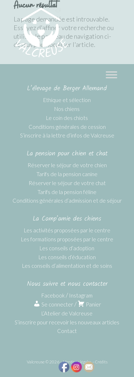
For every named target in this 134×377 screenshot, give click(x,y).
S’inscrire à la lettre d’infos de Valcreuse (67, 135)
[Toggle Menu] (111, 74)
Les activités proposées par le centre (67, 230)
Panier (89, 304)
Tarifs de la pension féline (67, 192)
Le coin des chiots (67, 118)
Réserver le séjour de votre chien (67, 165)
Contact (67, 331)
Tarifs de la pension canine (67, 174)
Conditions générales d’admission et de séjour (67, 200)
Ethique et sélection (67, 100)
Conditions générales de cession (67, 127)
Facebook (53, 295)
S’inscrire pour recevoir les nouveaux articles (67, 322)
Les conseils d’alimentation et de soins (67, 265)
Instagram (81, 295)
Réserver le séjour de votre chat (67, 183)
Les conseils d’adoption (67, 248)
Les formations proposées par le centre (67, 239)
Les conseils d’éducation (67, 257)
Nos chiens (67, 109)
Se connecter (53, 304)
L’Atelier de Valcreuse (67, 313)
